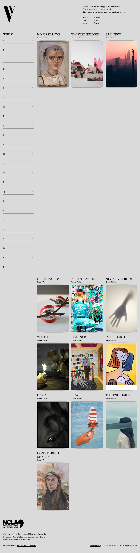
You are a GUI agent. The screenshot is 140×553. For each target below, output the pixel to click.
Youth (42, 337)
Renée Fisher (42, 38)
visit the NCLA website (26, 546)
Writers (97, 23)
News (85, 20)
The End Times (118, 395)
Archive (97, 18)
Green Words (48, 279)
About (85, 18)
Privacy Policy (95, 546)
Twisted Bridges (85, 35)
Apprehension (83, 279)
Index (85, 23)
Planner (78, 337)
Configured (116, 337)
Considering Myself (48, 455)
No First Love (48, 35)
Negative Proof (119, 279)
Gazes (42, 395)
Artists (96, 20)
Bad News (114, 35)
